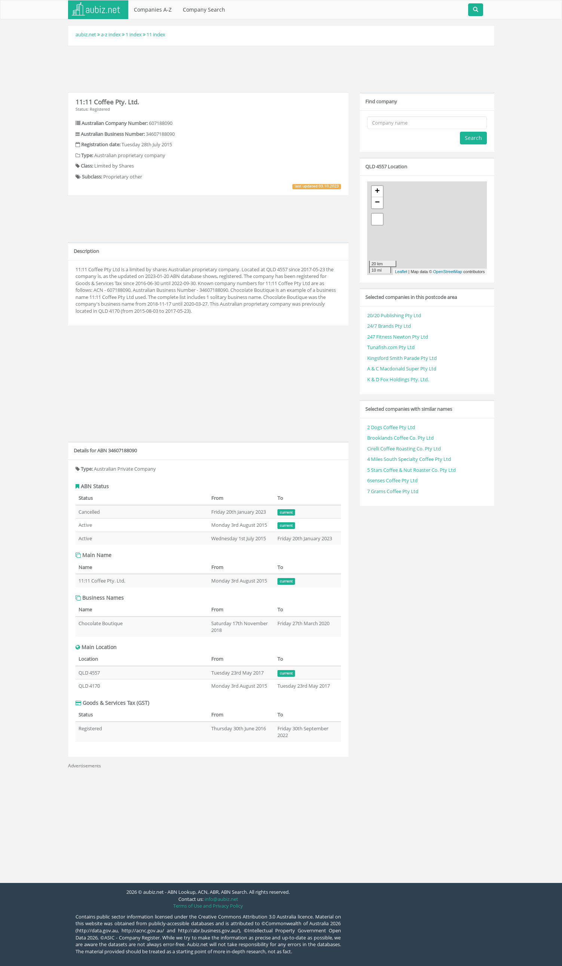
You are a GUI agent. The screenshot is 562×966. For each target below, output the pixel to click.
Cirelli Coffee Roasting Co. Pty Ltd (404, 448)
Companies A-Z (153, 9)
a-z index (111, 34)
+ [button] (377, 191)
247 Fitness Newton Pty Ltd (397, 336)
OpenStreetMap (447, 271)
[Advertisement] (281, 68)
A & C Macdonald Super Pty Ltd (401, 368)
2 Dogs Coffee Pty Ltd (391, 427)
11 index (156, 34)
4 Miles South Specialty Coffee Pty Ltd (409, 459)
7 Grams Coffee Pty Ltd (392, 491)
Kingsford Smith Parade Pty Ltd (402, 358)
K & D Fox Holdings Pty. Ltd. (398, 379)
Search (473, 137)
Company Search (204, 9)
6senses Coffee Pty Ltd (392, 480)
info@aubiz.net (221, 899)
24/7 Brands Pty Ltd (389, 325)
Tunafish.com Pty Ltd (391, 347)
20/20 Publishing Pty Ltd (394, 315)
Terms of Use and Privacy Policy (208, 905)
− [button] (377, 202)
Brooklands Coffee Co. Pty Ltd (400, 437)
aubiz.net (86, 34)
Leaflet (401, 271)
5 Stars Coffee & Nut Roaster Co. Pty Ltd (411, 470)
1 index (134, 34)
